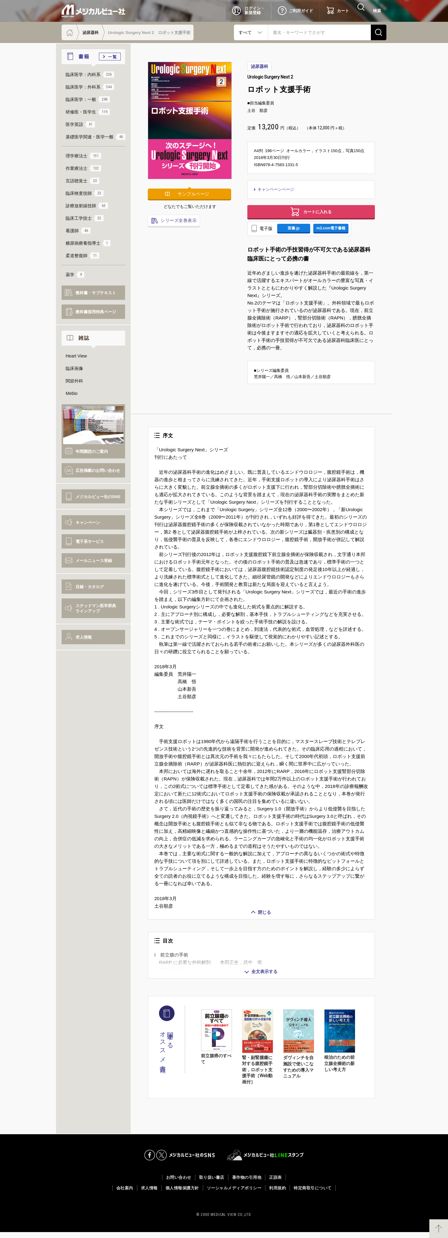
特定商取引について (313, 1194)
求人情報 (84, 637)
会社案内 (124, 1194)
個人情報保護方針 (182, 1194)
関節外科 (74, 380)
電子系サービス (90, 541)
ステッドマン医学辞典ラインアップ (96, 608)
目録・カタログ (90, 586)
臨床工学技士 (85, 218)
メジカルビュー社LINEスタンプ (265, 1161)
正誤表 (275, 1183)
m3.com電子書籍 (338, 232)
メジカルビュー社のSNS (98, 496)
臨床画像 (74, 368)
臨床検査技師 (85, 193)
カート (343, 10)
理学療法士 (83, 156)
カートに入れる (317, 213)
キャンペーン (88, 522)
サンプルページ (193, 193)
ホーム (69, 32)
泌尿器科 (90, 32)
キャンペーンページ (277, 189)
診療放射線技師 (87, 206)
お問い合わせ (178, 1183)
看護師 (78, 231)
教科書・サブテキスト (96, 292)
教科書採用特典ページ (96, 312)
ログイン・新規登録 (255, 10)
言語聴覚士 (82, 181)
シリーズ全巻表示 (178, 220)
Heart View (76, 355)
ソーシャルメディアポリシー (234, 1194)
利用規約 (277, 1194)
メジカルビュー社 (93, 11)
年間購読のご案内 (92, 451)
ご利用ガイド (301, 10)
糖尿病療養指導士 (88, 243)
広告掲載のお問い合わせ (98, 470)
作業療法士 (83, 168)
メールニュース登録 (94, 560)
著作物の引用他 (247, 1183)
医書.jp (295, 232)
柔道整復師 (82, 255)
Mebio (71, 393)
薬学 (75, 274)
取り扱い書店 (211, 1183)
